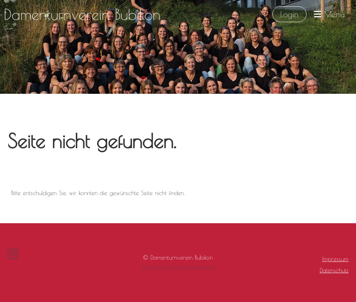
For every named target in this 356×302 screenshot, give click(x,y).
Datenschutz (334, 270)
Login (289, 14)
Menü (329, 14)
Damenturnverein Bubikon (82, 14)
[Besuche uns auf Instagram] (13, 254)
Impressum (335, 258)
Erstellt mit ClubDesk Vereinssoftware (178, 266)
